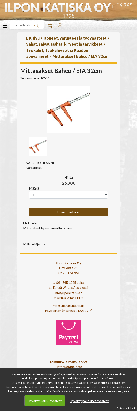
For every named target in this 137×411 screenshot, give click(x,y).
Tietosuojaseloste (68, 367)
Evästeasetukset (126, 408)
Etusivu (33, 38)
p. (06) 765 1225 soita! (68, 282)
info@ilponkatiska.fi (69, 293)
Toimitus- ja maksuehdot (68, 362)
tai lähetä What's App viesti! (68, 287)
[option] (68, 109)
